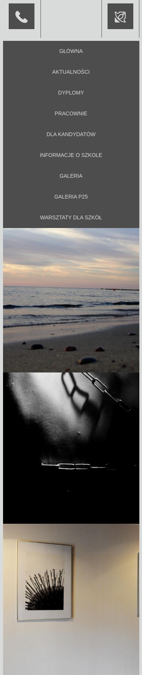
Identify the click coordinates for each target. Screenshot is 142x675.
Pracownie (71, 113)
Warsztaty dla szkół (71, 217)
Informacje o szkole (71, 155)
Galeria (71, 176)
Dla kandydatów (71, 134)
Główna (71, 51)
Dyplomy (71, 93)
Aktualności (71, 72)
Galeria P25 (71, 197)
